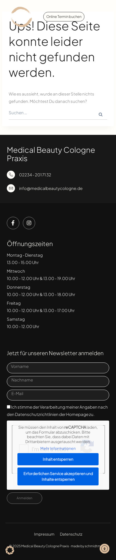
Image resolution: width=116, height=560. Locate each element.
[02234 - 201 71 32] (11, 175)
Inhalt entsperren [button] (58, 459)
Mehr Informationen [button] (58, 448)
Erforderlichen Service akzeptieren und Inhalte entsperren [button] (58, 476)
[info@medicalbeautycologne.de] (11, 188)
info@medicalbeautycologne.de (51, 188)
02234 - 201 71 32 (35, 174)
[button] (103, 16)
